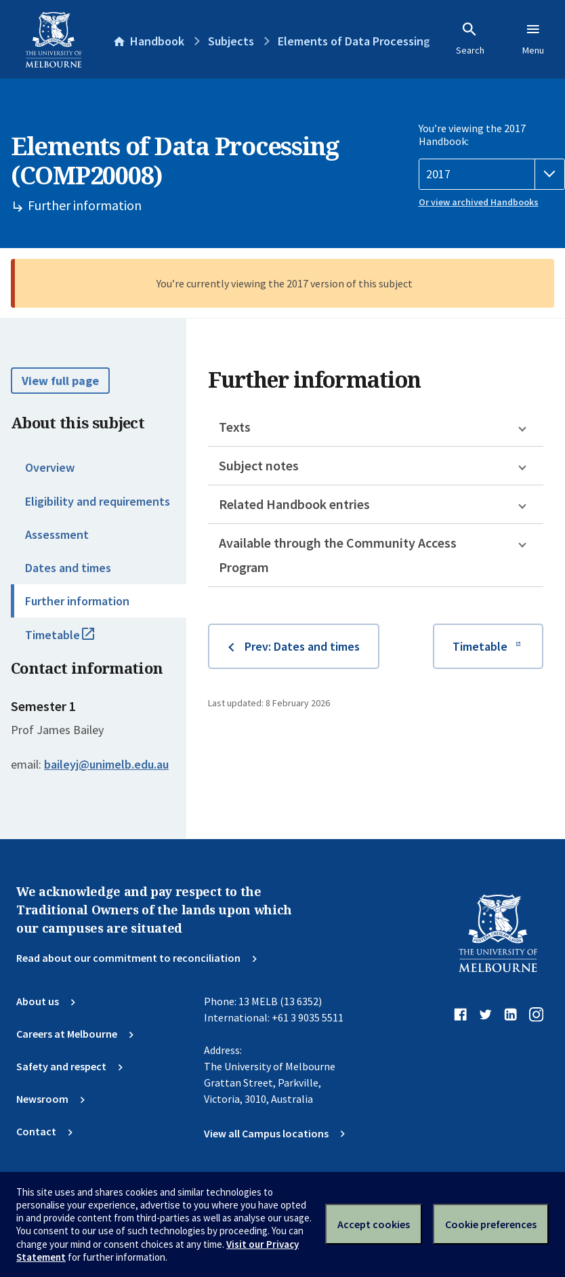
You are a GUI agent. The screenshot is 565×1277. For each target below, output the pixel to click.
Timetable (74, 640)
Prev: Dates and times (302, 646)
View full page (60, 380)
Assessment (57, 534)
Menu (533, 38)
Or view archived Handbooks (479, 202)
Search (470, 38)
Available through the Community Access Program (338, 554)
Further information (77, 601)
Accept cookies (373, 1224)
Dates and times (68, 567)
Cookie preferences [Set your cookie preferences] (491, 1224)
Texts (235, 426)
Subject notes (259, 465)
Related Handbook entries (294, 503)
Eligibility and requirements (97, 501)
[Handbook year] (492, 174)
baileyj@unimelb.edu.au (106, 764)
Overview (50, 467)
